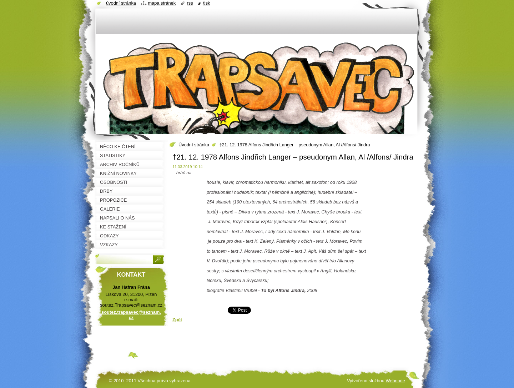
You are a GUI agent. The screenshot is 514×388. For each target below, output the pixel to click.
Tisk (206, 3)
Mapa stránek (162, 3)
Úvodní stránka (193, 144)
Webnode (395, 380)
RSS (190, 3)
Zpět (177, 319)
